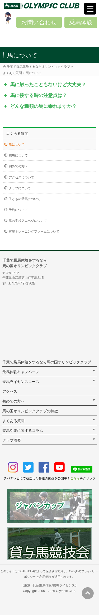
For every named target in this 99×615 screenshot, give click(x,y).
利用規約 (45, 576)
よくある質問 (17, 133)
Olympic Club (65, 591)
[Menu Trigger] (90, 9)
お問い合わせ (39, 22)
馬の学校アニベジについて (28, 221)
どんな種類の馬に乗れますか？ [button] (40, 106)
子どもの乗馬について (24, 199)
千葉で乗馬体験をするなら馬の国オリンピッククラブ (46, 362)
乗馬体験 (80, 22)
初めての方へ (18, 166)
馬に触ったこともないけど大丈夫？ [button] (44, 84)
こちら (75, 478)
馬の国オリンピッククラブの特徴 (30, 411)
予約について (18, 210)
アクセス (9, 391)
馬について (17, 144)
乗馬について (18, 155)
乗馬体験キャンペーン (20, 372)
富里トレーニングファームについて (34, 231)
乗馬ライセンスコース (20, 382)
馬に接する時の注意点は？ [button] (35, 95)
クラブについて (20, 188)
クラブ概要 (11, 440)
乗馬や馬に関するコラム (22, 430)
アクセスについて (21, 177)
